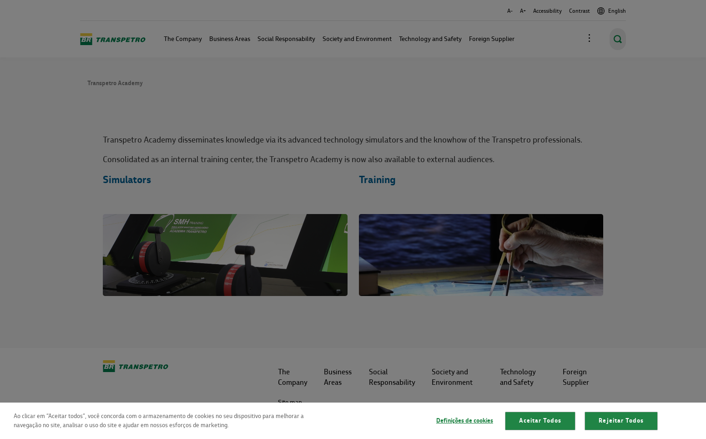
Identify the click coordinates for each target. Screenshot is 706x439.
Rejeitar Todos (621, 421)
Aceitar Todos (540, 421)
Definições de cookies (464, 421)
